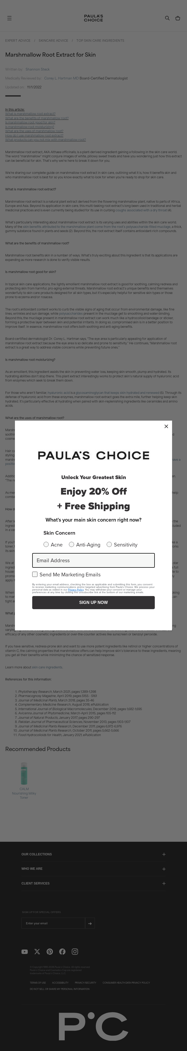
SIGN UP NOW (93, 602)
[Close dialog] (166, 426)
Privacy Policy (76, 590)
